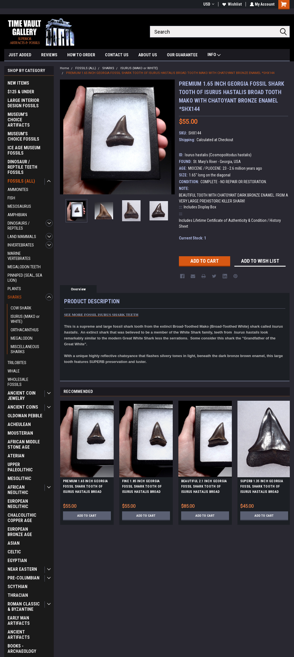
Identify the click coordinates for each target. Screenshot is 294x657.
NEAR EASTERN (22, 569)
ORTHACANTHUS (25, 329)
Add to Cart (87, 515)
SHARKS (15, 297)
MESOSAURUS (19, 206)
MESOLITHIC (19, 478)
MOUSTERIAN (20, 433)
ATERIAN (16, 455)
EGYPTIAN (17, 560)
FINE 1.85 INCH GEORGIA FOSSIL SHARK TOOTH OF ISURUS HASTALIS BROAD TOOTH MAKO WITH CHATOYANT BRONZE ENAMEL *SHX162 (145, 487)
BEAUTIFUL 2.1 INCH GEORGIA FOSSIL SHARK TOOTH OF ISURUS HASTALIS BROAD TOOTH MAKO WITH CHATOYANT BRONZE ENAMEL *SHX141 (204, 487)
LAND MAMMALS (22, 236)
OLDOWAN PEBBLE (25, 415)
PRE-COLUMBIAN (23, 578)
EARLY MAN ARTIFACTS (19, 620)
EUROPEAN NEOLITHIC (18, 503)
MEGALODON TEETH (24, 266)
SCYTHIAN (17, 586)
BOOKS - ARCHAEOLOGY (22, 648)
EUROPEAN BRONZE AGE (20, 531)
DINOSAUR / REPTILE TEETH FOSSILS (22, 167)
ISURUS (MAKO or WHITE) (25, 319)
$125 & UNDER (21, 91)
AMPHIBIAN (17, 214)
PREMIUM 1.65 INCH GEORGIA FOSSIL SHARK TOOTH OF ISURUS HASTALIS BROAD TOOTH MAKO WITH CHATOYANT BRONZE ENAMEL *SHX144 (170, 73)
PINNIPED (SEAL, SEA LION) (25, 278)
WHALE (14, 371)
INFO (214, 55)
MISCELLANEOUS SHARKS (25, 349)
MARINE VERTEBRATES (19, 256)
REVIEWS (49, 54)
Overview (78, 289)
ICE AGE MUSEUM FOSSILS (24, 150)
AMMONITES (18, 189)
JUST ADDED (19, 54)
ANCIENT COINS (23, 407)
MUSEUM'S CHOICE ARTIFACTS (19, 120)
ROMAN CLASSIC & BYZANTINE (24, 606)
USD (208, 4)
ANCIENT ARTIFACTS (19, 634)
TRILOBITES (17, 362)
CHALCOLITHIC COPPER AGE (22, 517)
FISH (11, 198)
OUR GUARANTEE (182, 54)
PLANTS (14, 288)
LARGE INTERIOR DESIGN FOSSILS (23, 103)
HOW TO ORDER (81, 54)
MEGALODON (21, 338)
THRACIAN (18, 595)
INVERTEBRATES (21, 245)
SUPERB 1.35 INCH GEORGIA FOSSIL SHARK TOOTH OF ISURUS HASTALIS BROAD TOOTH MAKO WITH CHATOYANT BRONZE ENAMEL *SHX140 (263, 487)
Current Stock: (192, 238)
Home (64, 68)
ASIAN (14, 543)
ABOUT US (147, 54)
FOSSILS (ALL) (21, 181)
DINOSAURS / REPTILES (19, 226)
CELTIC (14, 552)
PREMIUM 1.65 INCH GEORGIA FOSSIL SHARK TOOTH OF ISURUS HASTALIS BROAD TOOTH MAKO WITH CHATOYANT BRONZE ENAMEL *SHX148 (86, 487)
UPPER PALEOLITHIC (20, 467)
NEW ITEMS (18, 83)
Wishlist (231, 4)
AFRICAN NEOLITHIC (18, 489)
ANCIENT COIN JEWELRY (22, 395)
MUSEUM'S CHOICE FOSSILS (23, 136)
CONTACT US (117, 54)
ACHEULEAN (19, 424)
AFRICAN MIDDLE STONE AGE (24, 444)
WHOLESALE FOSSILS (18, 382)
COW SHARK (21, 308)
